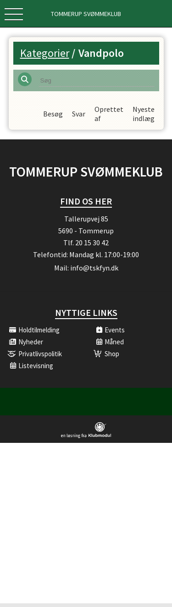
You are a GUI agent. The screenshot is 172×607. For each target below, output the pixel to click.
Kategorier (44, 53)
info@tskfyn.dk (94, 271)
